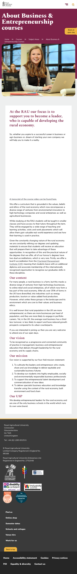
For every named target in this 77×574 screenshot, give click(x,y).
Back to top (10, 549)
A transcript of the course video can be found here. (33, 199)
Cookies (44, 558)
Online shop (11, 518)
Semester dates (13, 523)
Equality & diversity (21, 564)
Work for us (11, 540)
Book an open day (71, 31)
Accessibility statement (25, 558)
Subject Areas (34, 39)
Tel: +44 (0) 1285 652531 (15, 440)
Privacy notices (60, 558)
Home (7, 39)
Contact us (39, 564)
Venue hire (11, 535)
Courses (19, 39)
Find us (9, 512)
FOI (5, 564)
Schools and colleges (15, 529)
